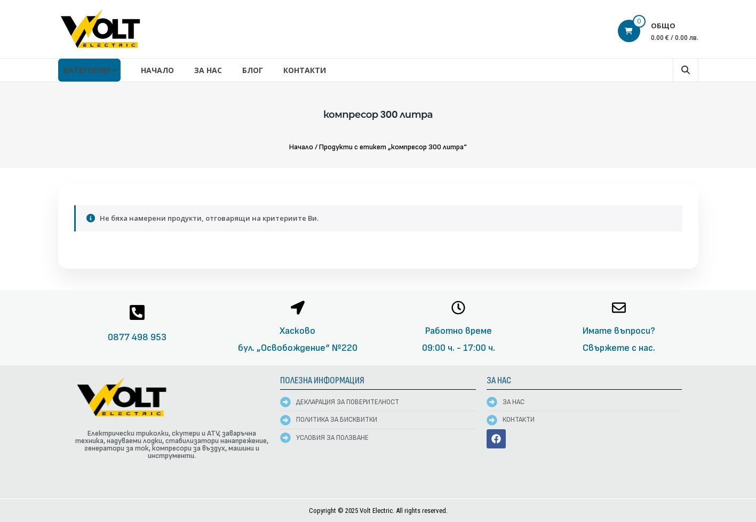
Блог (252, 70)
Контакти (304, 70)
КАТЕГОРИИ (86, 70)
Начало (157, 70)
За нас (208, 70)
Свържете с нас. (619, 348)
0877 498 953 (137, 337)
